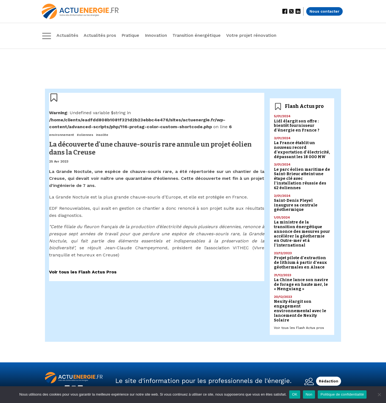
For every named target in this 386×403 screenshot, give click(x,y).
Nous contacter (324, 11)
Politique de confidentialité (342, 394)
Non (309, 394)
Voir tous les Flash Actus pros (299, 328)
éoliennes (85, 135)
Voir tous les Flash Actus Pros (83, 272)
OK (294, 394)
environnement (61, 135)
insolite (102, 135)
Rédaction (328, 381)
